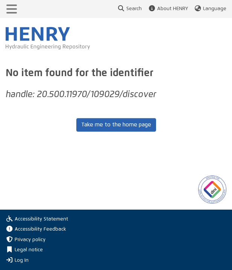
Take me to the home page (116, 125)
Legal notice (24, 250)
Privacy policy (25, 239)
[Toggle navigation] (12, 9)
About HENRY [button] (168, 8)
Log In (17, 260)
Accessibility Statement (37, 219)
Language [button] (210, 8)
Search (129, 8)
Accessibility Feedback (36, 229)
